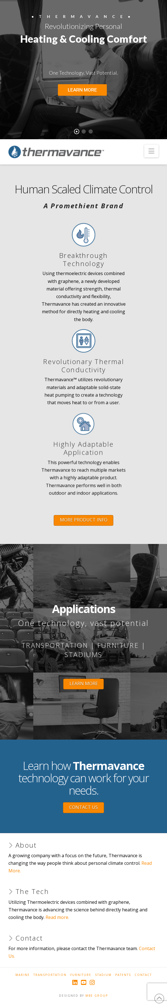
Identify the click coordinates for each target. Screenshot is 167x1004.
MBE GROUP (96, 996)
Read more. (57, 917)
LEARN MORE (83, 683)
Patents (123, 975)
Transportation (50, 975)
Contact (143, 975)
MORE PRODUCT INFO (83, 520)
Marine (22, 975)
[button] (151, 151)
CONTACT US (83, 807)
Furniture (80, 975)
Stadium (103, 975)
